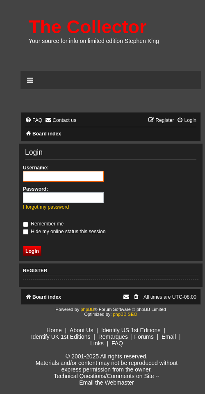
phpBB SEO (125, 314)
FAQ (117, 343)
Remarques (113, 336)
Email (169, 336)
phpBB (87, 309)
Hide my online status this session (64, 231)
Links (97, 343)
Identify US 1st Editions (131, 330)
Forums (143, 336)
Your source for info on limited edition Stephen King (94, 41)
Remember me (43, 224)
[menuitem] (33, 120)
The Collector (88, 26)
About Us (81, 330)
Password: (35, 189)
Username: (36, 168)
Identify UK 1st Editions (61, 336)
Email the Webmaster (106, 382)
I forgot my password (46, 207)
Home (53, 330)
